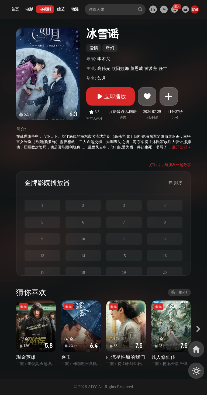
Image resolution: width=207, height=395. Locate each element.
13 (42, 256)
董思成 (136, 68)
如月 (101, 78)
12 (165, 239)
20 (165, 273)
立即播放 (110, 96)
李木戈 (103, 58)
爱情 (93, 48)
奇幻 (110, 48)
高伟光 (103, 68)
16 (165, 256)
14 (83, 256)
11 (124, 239)
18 (83, 273)
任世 (163, 68)
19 (124, 273)
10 (83, 239)
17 (42, 273)
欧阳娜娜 (120, 68)
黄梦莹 (150, 68)
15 (124, 256)
